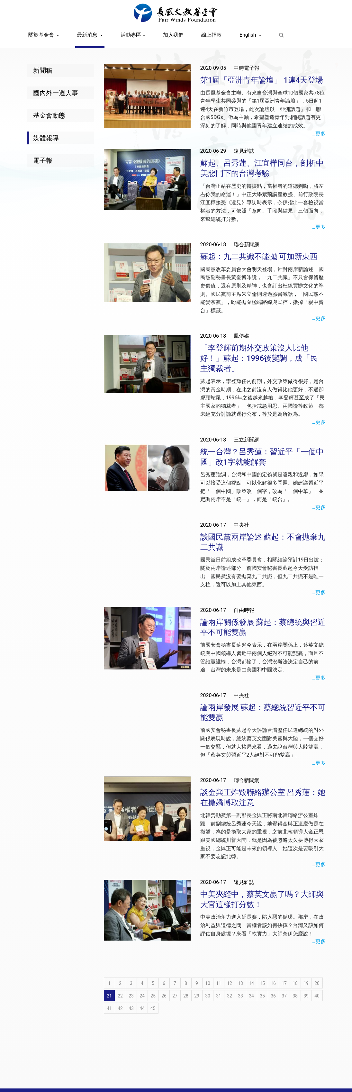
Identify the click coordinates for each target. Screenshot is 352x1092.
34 (251, 995)
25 (153, 995)
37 (284, 995)
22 (120, 995)
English (248, 35)
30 (207, 995)
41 (109, 1008)
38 (295, 995)
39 (306, 995)
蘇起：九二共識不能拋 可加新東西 (259, 256)
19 (306, 983)
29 (196, 995)
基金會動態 (49, 115)
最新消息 (88, 35)
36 (273, 995)
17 (284, 983)
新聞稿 (42, 70)
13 (240, 983)
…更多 (319, 134)
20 (317, 983)
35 (262, 995)
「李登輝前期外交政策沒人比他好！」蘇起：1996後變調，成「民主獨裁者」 (259, 358)
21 (109, 995)
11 (218, 983)
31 (218, 995)
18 (295, 983)
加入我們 (173, 35)
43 (131, 1008)
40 (317, 995)
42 (120, 1008)
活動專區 (131, 35)
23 (131, 995)
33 (240, 995)
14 (251, 983)
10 (207, 983)
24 (142, 995)
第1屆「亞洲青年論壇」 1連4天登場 (261, 80)
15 (262, 983)
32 (229, 995)
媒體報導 (46, 138)
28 (185, 995)
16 (273, 983)
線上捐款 (211, 35)
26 (164, 995)
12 (229, 983)
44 (142, 1008)
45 (153, 1008)
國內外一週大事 (55, 93)
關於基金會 (41, 35)
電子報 (42, 160)
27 (174, 995)
